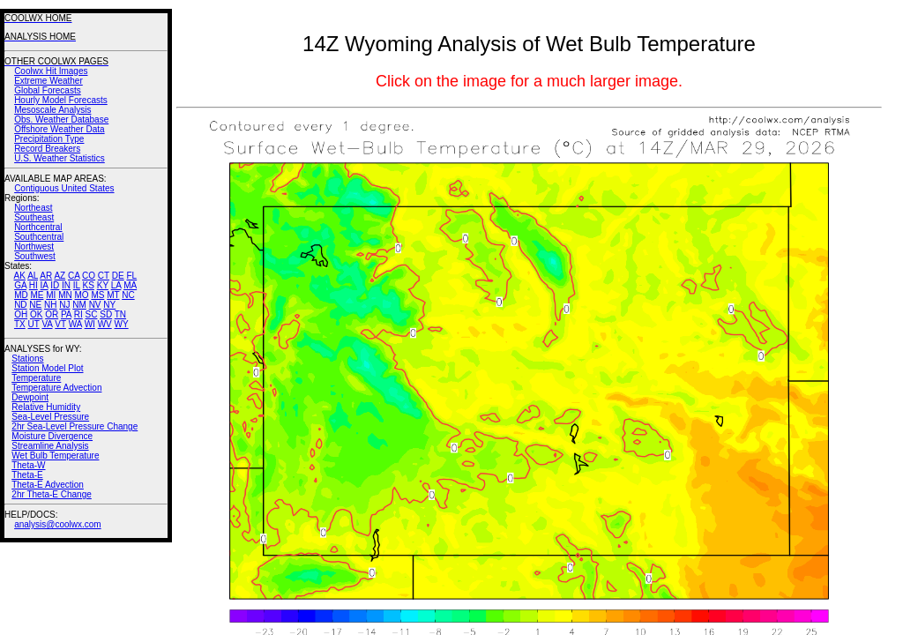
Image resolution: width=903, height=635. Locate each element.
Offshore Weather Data (59, 129)
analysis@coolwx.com (57, 524)
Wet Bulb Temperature (55, 455)
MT (113, 295)
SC (92, 314)
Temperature (36, 378)
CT (103, 275)
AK (20, 275)
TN (120, 314)
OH (20, 314)
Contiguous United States (64, 188)
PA (66, 314)
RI (78, 314)
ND (20, 305)
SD (106, 314)
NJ (64, 305)
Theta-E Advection (47, 484)
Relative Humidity (45, 407)
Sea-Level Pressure (50, 417)
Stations (27, 358)
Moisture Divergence (52, 436)
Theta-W (28, 465)
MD (21, 295)
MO (81, 295)
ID (54, 285)
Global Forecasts (47, 90)
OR (51, 314)
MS (97, 295)
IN (66, 285)
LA (116, 285)
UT (34, 324)
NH (50, 305)
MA (130, 285)
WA (75, 324)
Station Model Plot (47, 368)
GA (20, 285)
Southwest (35, 256)
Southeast (34, 217)
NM (79, 305)
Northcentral (38, 227)
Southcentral (38, 237)
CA (73, 275)
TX (20, 324)
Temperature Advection (56, 387)
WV (105, 324)
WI (90, 324)
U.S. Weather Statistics (59, 158)
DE (118, 275)
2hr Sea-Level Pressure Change (74, 426)
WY (122, 324)
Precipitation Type (49, 139)
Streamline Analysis (49, 446)
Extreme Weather (48, 81)
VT (60, 324)
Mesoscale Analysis (52, 110)
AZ (59, 275)
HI (33, 285)
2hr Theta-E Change (51, 494)
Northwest (34, 246)
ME (36, 295)
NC (128, 295)
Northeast (33, 208)
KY (102, 285)
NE (35, 305)
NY (109, 305)
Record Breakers (47, 148)
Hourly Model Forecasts (61, 100)
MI (51, 295)
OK (36, 314)
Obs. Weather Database (61, 119)
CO (88, 275)
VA (46, 324)
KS (88, 285)
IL (76, 285)
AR (46, 275)
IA (45, 285)
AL (32, 275)
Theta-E (27, 475)
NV (95, 305)
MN (65, 295)
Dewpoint (30, 397)
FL (131, 275)
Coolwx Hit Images (50, 71)
